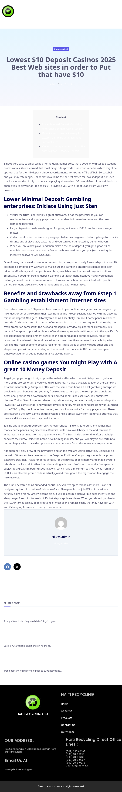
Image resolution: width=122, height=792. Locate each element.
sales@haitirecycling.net (19, 767)
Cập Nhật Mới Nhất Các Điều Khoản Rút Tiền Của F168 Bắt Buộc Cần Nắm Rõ (51, 615)
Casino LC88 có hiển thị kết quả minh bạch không (35, 665)
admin (53, 84)
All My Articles (61, 543)
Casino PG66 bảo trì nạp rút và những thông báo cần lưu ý (40, 640)
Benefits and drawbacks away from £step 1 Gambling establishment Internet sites (63, 137)
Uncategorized (61, 49)
